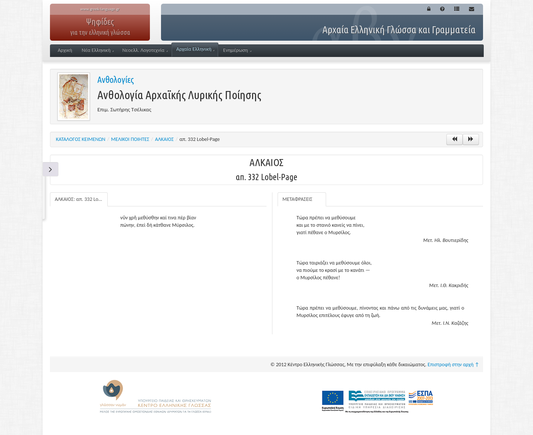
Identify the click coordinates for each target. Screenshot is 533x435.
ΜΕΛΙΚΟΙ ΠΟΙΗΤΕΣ (130, 139)
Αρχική (65, 50)
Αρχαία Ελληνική (195, 49)
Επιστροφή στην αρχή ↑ (453, 364)
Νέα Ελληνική (98, 50)
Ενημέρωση (237, 50)
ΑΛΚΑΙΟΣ (164, 139)
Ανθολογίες (115, 80)
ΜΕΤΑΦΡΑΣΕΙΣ (297, 199)
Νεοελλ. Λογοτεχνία (145, 50)
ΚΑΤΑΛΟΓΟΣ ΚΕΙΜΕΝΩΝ (80, 139)
